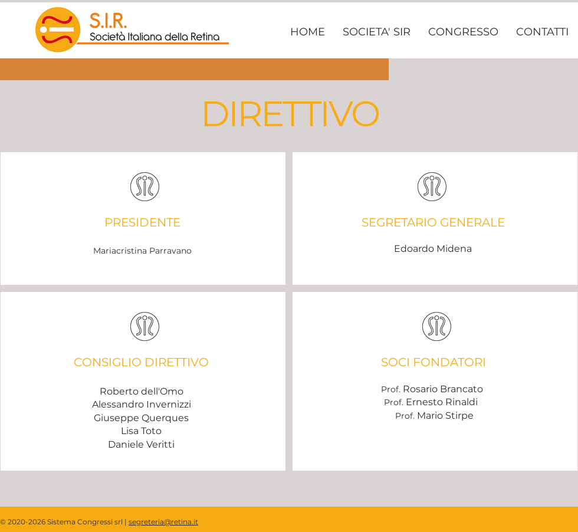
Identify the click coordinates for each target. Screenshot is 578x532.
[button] (376, 32)
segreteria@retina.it (163, 521)
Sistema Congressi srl (85, 521)
